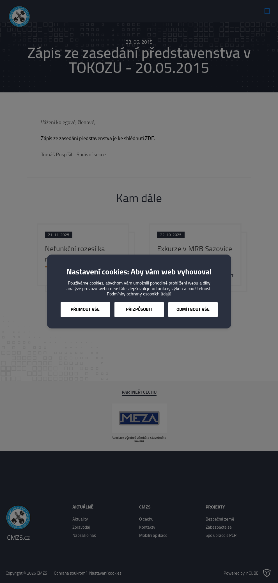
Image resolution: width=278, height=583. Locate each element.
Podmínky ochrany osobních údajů (139, 294)
